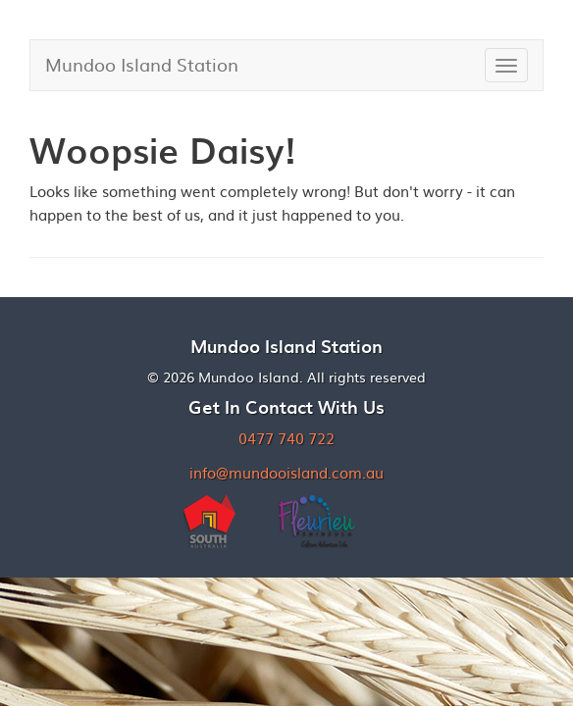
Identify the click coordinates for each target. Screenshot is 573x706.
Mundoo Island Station (141, 64)
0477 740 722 (286, 438)
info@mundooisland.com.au (286, 472)
